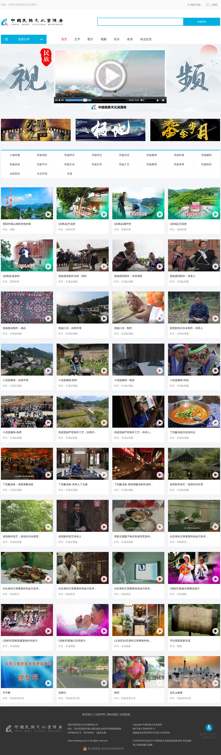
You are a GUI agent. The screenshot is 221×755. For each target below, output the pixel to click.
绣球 (116, 692)
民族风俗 (15, 164)
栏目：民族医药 (178, 542)
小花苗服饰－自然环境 (15, 380)
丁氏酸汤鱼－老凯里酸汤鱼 (18, 484)
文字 (77, 39)
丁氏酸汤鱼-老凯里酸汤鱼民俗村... (133, 484)
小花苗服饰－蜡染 (124, 380)
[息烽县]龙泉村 (11, 276)
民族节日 (42, 164)
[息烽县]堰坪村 (122, 224)
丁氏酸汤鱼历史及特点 (182, 432)
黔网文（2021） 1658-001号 (209, 734)
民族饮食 (179, 155)
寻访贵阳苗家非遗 (180, 640)
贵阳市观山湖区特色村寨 (17, 224)
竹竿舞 (6, 692)
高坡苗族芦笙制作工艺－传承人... (133, 432)
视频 (103, 39)
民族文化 (69, 164)
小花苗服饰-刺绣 (12, 432)
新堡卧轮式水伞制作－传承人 (186, 328)
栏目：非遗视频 (178, 594)
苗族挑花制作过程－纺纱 (72, 276)
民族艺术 (97, 164)
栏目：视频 (9, 229)
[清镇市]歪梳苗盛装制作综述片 (20, 640)
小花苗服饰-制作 (67, 380)
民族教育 (152, 164)
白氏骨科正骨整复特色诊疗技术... (189, 536)
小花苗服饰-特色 (179, 380)
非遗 (69, 173)
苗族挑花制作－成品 (14, 328)
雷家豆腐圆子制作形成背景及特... (133, 536)
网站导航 (195, 4)
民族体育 (179, 164)
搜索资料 (201, 21)
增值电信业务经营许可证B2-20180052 (151, 732)
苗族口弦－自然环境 (69, 328)
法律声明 (100, 714)
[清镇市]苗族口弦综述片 (72, 640)
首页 (64, 39)
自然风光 (15, 173)
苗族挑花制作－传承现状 (128, 276)
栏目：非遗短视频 (67, 281)
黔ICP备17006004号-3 (144, 728)
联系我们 (87, 714)
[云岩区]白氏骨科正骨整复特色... (132, 640)
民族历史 (124, 155)
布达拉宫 (146, 39)
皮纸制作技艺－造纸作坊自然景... (22, 536)
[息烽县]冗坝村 (178, 224)
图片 (90, 39)
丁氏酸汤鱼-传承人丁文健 (72, 484)
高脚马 (62, 692)
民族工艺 (124, 164)
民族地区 (42, 155)
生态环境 (42, 173)
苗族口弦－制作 (123, 328)
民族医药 (206, 164)
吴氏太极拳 (176, 692)
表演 (130, 39)
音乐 (117, 39)
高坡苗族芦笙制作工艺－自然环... (77, 432)
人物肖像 (15, 155)
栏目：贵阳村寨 (66, 229)
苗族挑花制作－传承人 (182, 276)
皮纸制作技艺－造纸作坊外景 (186, 484)
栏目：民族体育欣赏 (13, 698)
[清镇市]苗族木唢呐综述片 (185, 588)
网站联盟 (112, 714)
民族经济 (69, 155)
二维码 (214, 4)
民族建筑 (206, 155)
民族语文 (97, 155)
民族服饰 (152, 155)
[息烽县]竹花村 (66, 224)
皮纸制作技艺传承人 (69, 536)
